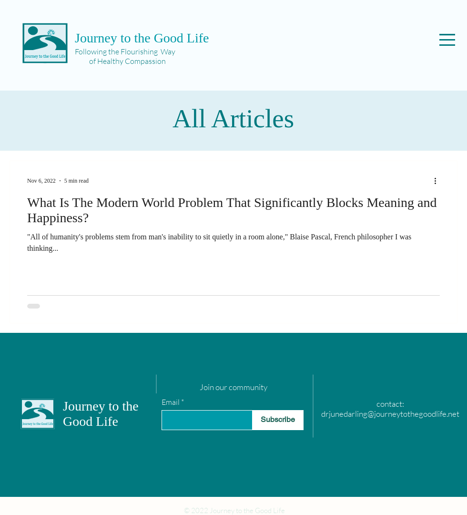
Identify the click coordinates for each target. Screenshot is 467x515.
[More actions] (438, 180)
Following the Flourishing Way (125, 51)
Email (171, 402)
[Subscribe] (278, 420)
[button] (447, 40)
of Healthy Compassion (120, 61)
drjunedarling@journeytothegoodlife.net (390, 414)
